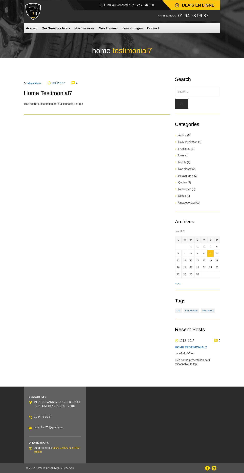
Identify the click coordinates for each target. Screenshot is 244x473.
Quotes (182, 182)
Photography (186, 175)
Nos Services (84, 28)
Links (181, 155)
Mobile (182, 162)
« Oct (178, 283)
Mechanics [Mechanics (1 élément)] (208, 310)
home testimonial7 (191, 347)
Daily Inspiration (187, 142)
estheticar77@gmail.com (48, 427)
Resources (184, 189)
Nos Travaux (108, 28)
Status (182, 195)
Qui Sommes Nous (56, 28)
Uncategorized (187, 202)
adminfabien (34, 83)
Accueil (31, 28)
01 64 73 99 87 (43, 416)
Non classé (185, 169)
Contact (153, 28)
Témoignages (132, 28)
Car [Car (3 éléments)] (179, 310)
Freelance (184, 148)
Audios (182, 135)
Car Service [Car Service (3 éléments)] (191, 310)
